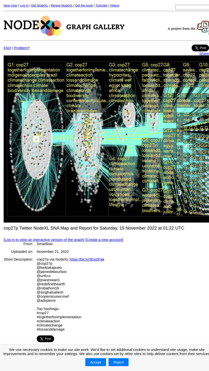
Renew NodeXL (61, 5)
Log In (24, 5)
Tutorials (101, 5)
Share (204, 53)
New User (10, 5)
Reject (118, 362)
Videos (114, 5)
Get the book (84, 5)
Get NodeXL (39, 5)
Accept (95, 362)
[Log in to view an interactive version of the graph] (44, 240)
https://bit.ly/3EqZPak (87, 259)
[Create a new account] (104, 240)
